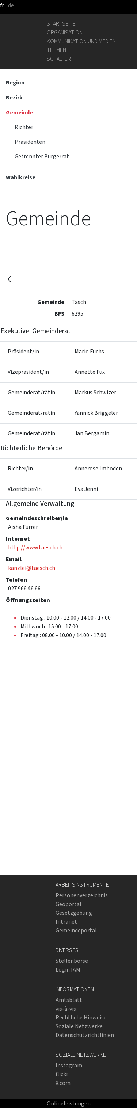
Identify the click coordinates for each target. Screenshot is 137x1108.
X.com (63, 1083)
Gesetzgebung (74, 913)
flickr (62, 1074)
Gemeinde (19, 112)
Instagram (69, 1065)
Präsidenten (30, 142)
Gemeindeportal (76, 930)
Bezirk (14, 97)
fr (2, 5)
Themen (56, 50)
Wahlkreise (20, 177)
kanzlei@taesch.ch (31, 568)
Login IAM (68, 969)
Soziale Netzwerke (79, 1026)
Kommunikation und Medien (81, 41)
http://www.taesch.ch (35, 547)
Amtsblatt (69, 1000)
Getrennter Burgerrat (42, 156)
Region (15, 82)
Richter (24, 127)
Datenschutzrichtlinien (85, 1035)
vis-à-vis (66, 1009)
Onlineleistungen (69, 1103)
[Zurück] (9, 279)
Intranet (66, 921)
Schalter (59, 59)
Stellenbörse (72, 961)
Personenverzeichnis (82, 895)
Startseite (61, 23)
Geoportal (68, 904)
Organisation (65, 32)
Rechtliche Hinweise (81, 1017)
